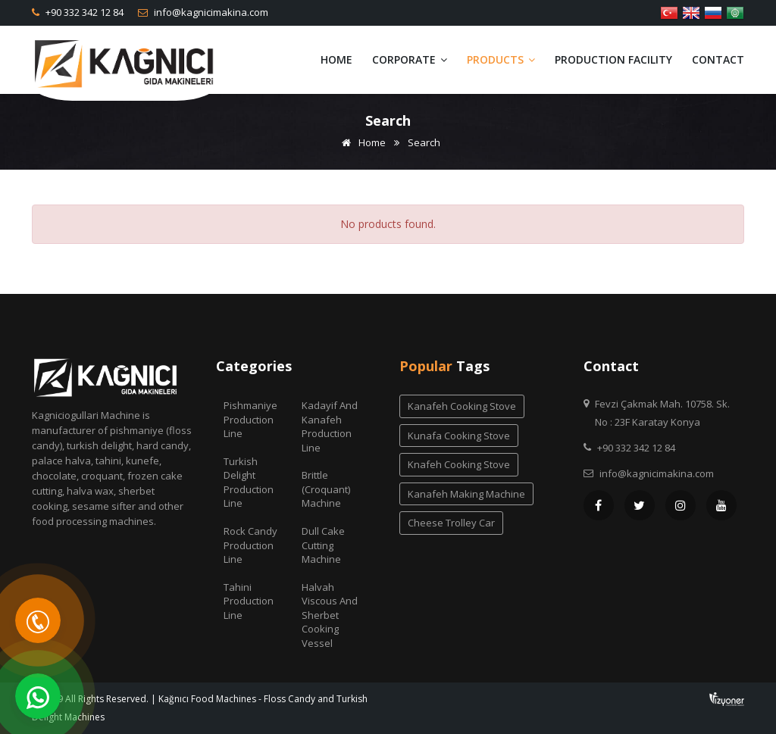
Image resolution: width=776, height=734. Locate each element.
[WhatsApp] (38, 696)
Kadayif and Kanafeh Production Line (330, 426)
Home (336, 59)
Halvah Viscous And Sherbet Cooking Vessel (330, 615)
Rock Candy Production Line (250, 545)
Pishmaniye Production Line (250, 419)
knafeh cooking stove (459, 464)
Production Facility (613, 59)
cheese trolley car (451, 522)
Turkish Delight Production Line (249, 482)
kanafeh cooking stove (462, 406)
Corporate (409, 59)
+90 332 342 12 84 (83, 12)
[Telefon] (38, 620)
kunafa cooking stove (459, 435)
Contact (718, 59)
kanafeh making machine (466, 494)
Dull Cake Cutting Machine (323, 545)
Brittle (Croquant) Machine (326, 489)
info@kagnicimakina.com (210, 12)
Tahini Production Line (249, 601)
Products (501, 59)
